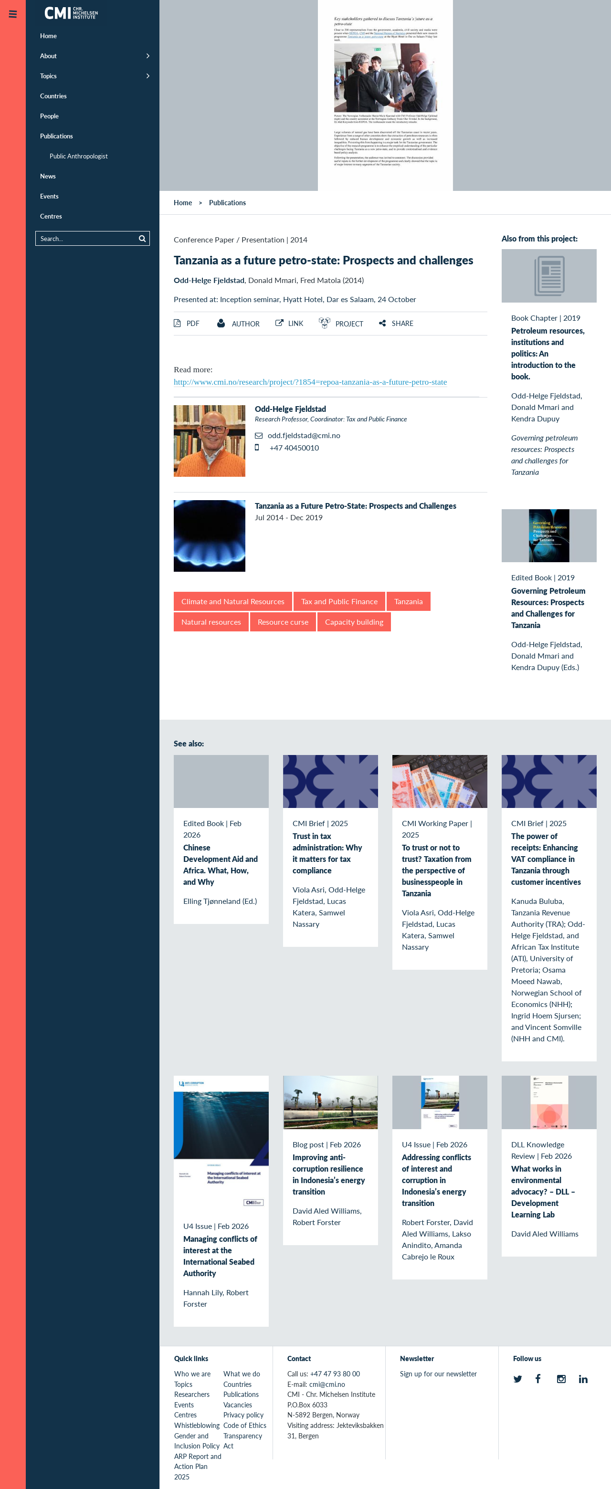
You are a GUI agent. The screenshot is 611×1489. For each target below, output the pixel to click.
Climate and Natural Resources (232, 601)
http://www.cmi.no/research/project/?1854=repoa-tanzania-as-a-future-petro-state (310, 382)
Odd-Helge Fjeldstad (209, 279)
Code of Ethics (244, 1425)
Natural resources (211, 621)
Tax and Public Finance (339, 601)
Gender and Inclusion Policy (197, 1441)
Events (49, 195)
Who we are (192, 1373)
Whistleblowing (197, 1425)
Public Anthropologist (79, 155)
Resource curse (283, 621)
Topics (48, 75)
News (48, 175)
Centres (51, 215)
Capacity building (354, 621)
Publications (56, 135)
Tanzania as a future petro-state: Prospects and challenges (324, 260)
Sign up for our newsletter (438, 1373)
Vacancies (237, 1404)
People (49, 115)
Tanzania (408, 601)
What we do (241, 1373)
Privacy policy (243, 1414)
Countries (53, 95)
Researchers (192, 1394)
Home (48, 35)
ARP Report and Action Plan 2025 (197, 1466)
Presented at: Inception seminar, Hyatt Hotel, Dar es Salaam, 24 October (295, 299)
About (48, 55)
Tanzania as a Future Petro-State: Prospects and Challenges (355, 505)
